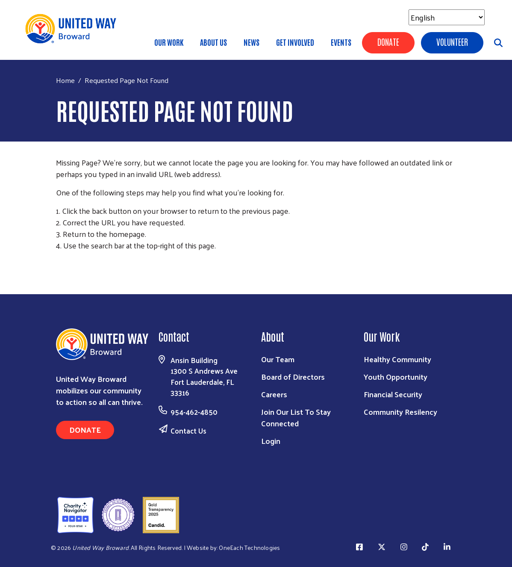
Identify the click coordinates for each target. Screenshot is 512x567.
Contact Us (188, 430)
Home (65, 80)
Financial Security (393, 394)
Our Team (277, 359)
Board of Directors (293, 376)
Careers (274, 394)
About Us (213, 42)
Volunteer (452, 41)
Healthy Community (397, 359)
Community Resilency (400, 411)
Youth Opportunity (395, 376)
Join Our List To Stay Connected (296, 417)
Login (270, 440)
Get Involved (295, 42)
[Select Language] (447, 17)
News (251, 42)
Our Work (168, 42)
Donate (388, 41)
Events (341, 42)
